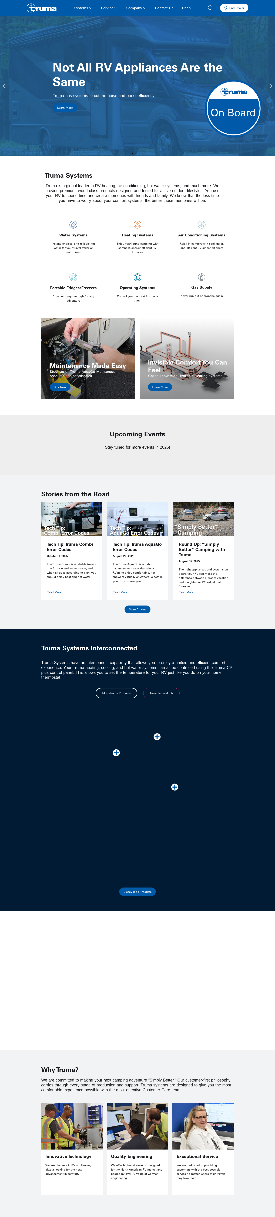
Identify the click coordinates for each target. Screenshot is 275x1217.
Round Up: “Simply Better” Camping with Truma (202, 549)
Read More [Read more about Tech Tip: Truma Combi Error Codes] (54, 592)
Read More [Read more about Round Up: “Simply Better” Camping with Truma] (186, 592)
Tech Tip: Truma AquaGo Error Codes (137, 547)
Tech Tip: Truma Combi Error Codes (70, 547)
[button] (210, 7)
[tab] (116, 694)
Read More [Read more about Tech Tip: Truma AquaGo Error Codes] (120, 592)
